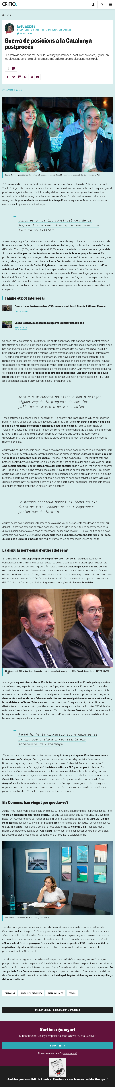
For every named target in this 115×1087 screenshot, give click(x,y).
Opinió (6, 15)
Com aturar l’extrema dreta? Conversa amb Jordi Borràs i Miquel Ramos (60, 306)
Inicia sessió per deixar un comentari (58, 1010)
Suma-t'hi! (56, 1046)
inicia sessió (70, 1053)
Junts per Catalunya (31, 993)
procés (72, 993)
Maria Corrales (26, 25)
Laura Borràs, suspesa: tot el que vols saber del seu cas (49, 323)
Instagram (10, 993)
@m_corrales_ (26, 33)
